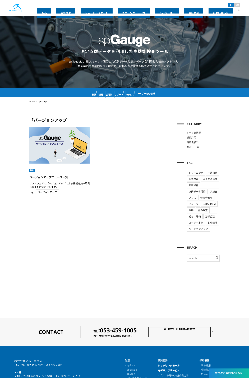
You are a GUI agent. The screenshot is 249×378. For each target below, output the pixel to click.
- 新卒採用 (205, 365)
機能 (87, 92)
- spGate (130, 365)
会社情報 (208, 10)
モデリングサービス (167, 10)
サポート (121, 92)
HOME (32, 101)
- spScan (130, 373)
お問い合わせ (225, 10)
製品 (107, 10)
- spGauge (131, 369)
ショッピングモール (140, 10)
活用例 (103, 92)
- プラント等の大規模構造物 (173, 375)
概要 (72, 92)
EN (237, 4)
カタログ (141, 92)
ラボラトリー (191, 10)
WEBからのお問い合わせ (179, 332)
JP (231, 4)
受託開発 (119, 10)
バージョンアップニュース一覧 (55, 175)
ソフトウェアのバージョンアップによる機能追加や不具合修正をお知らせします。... (59, 183)
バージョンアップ (46, 190)
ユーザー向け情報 (166, 92)
